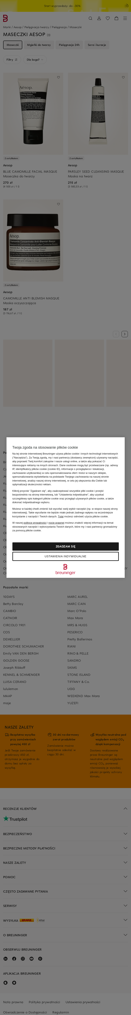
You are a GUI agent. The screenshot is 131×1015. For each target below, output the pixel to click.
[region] (66, 507)
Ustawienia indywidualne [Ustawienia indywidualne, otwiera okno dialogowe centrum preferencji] (65, 556)
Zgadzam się (65, 546)
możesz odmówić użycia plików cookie (83, 516)
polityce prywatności (35, 522)
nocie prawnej (56, 522)
